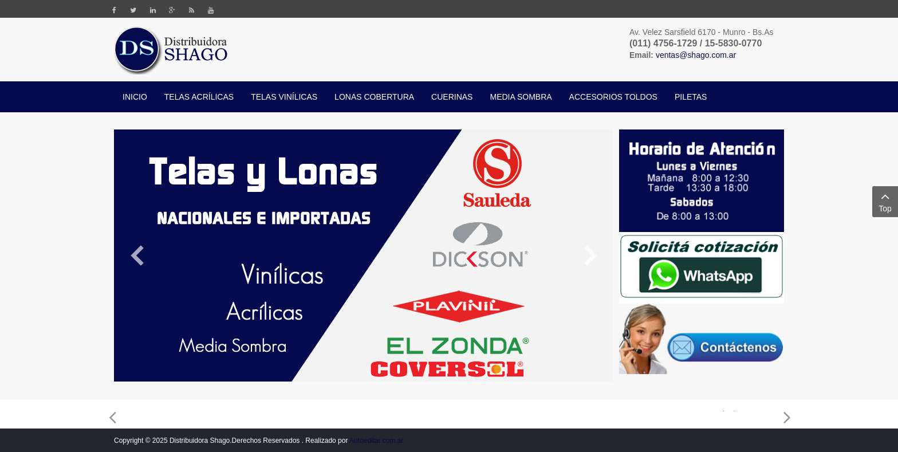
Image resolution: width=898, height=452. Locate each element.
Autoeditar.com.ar (376, 441)
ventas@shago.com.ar (696, 55)
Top (885, 201)
